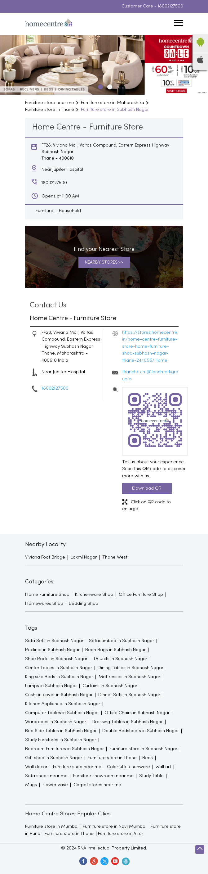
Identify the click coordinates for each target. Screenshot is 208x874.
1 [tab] (99, 86)
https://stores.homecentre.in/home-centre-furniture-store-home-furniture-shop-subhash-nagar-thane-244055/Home (150, 346)
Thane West (114, 557)
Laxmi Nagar (84, 557)
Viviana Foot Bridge (45, 557)
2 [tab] (108, 86)
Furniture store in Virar (120, 833)
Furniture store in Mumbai (51, 826)
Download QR (147, 488)
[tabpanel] (104, 65)
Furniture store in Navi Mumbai (114, 826)
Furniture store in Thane (69, 833)
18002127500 (170, 6)
